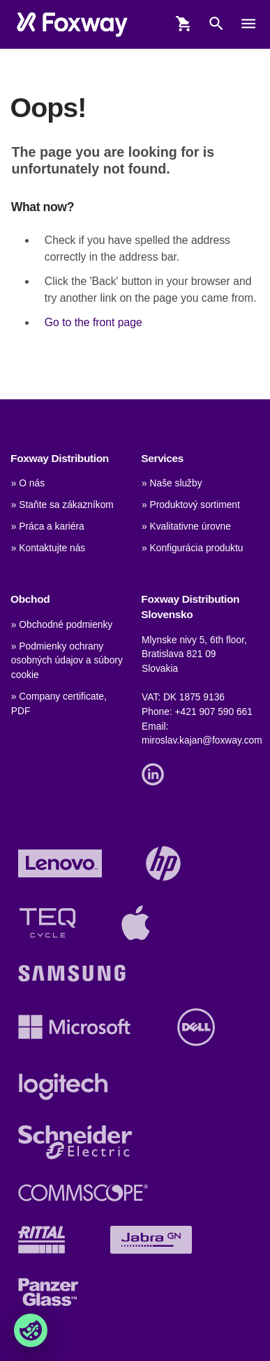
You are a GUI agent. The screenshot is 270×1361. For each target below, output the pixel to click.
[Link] (156, 773)
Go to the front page (93, 322)
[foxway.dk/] (72, 24)
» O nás (28, 483)
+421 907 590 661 (214, 712)
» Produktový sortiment (191, 505)
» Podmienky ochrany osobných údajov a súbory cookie (67, 660)
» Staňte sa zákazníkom (62, 505)
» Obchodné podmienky (61, 625)
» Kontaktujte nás (48, 548)
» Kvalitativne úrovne (186, 526)
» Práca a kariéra (47, 526)
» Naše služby (172, 483)
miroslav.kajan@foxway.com (202, 740)
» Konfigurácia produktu (192, 548)
